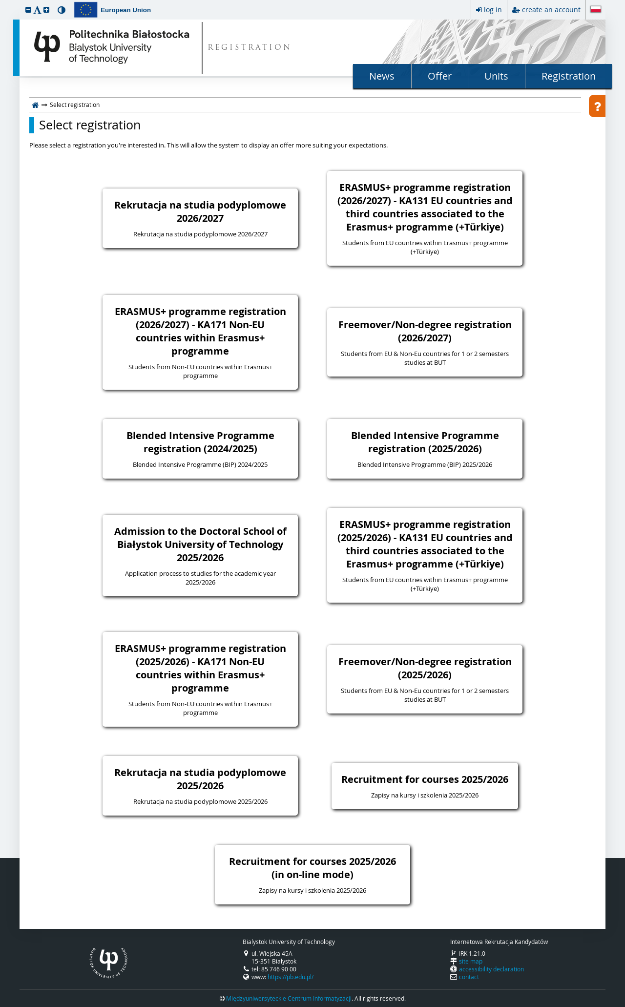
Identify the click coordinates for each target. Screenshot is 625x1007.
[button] (28, 9)
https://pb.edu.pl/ (290, 977)
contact (469, 977)
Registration (569, 76)
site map (470, 961)
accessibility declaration (491, 969)
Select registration (90, 125)
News (382, 76)
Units (496, 76)
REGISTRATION (250, 48)
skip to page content (2, 2)
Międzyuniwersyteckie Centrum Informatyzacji (289, 998)
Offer (440, 76)
